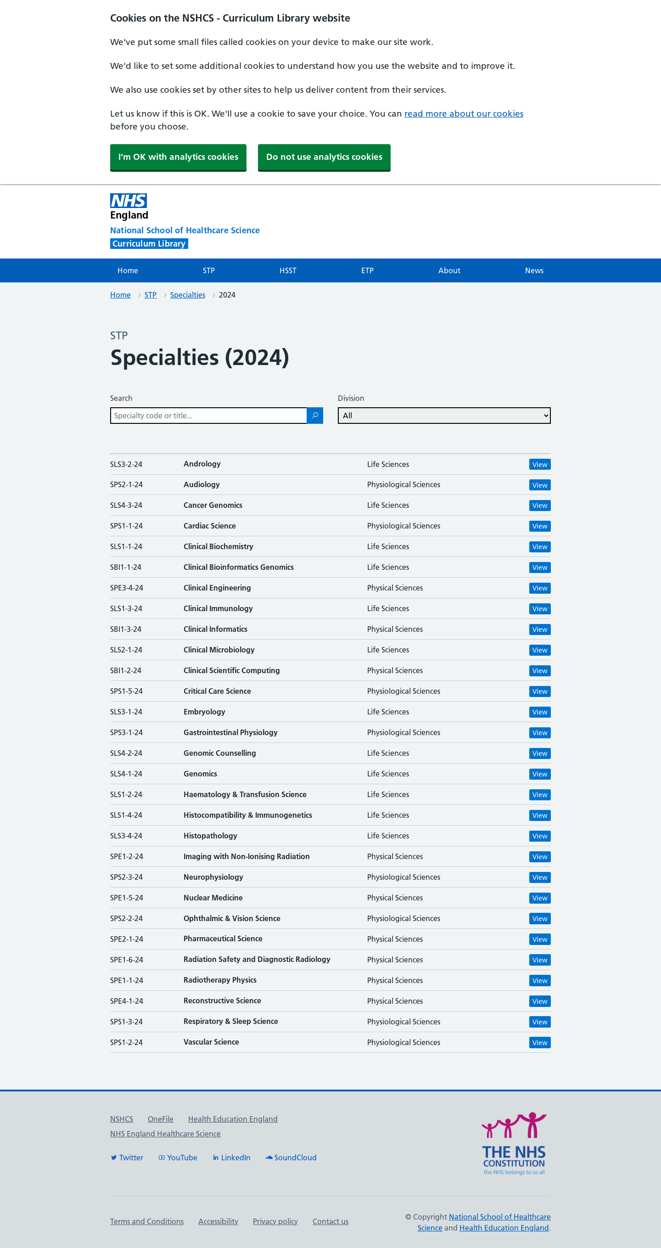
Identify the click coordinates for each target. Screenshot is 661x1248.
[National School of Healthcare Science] (202, 231)
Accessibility (218, 1221)
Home (128, 270)
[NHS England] (254, 206)
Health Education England (233, 1119)
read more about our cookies (463, 113)
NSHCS (121, 1119)
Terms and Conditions (147, 1221)
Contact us (330, 1221)
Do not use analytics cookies (324, 157)
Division (351, 398)
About (449, 270)
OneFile (161, 1119)
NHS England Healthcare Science (165, 1133)
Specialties (187, 294)
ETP (367, 270)
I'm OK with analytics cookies (178, 157)
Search (121, 398)
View (540, 465)
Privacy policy (275, 1221)
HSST (288, 270)
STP (209, 270)
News (534, 270)
